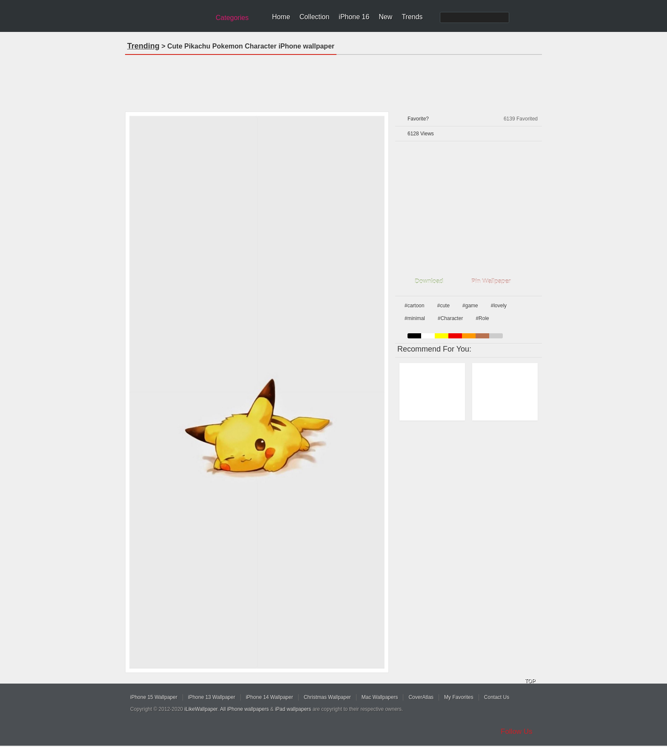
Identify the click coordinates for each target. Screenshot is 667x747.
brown (482, 335)
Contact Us (496, 697)
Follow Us (517, 731)
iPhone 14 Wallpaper (269, 697)
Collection (314, 16)
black (414, 335)
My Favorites (458, 697)
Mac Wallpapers (380, 697)
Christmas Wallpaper (327, 697)
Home (281, 16)
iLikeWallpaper (201, 709)
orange (469, 335)
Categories (232, 17)
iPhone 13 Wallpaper (211, 697)
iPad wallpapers (293, 709)
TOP (530, 681)
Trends (412, 16)
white (428, 335)
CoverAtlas (420, 697)
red (455, 335)
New (385, 16)
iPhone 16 (354, 16)
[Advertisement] (333, 80)
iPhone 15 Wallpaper (153, 697)
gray (496, 335)
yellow (441, 335)
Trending (143, 46)
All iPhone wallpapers (244, 709)
